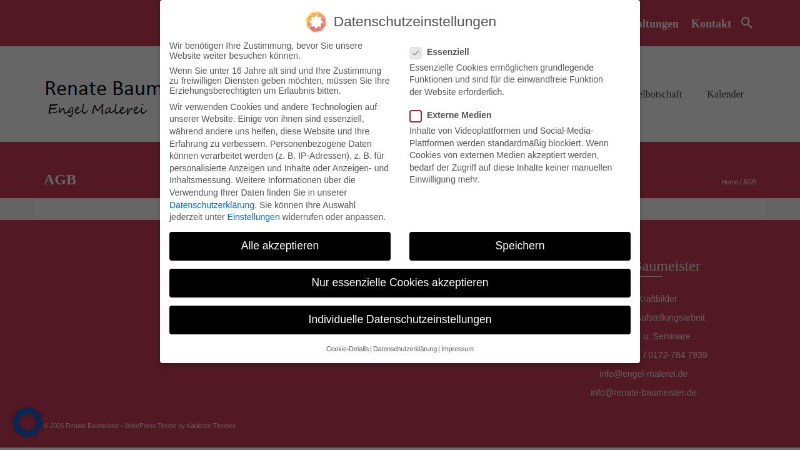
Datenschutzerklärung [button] (405, 348)
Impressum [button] (457, 348)
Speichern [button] (520, 245)
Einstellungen (254, 217)
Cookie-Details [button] (347, 348)
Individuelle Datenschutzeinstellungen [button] (400, 319)
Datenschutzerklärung (211, 205)
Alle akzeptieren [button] (280, 245)
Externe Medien (454, 115)
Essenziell (443, 52)
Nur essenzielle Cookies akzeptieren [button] (399, 282)
